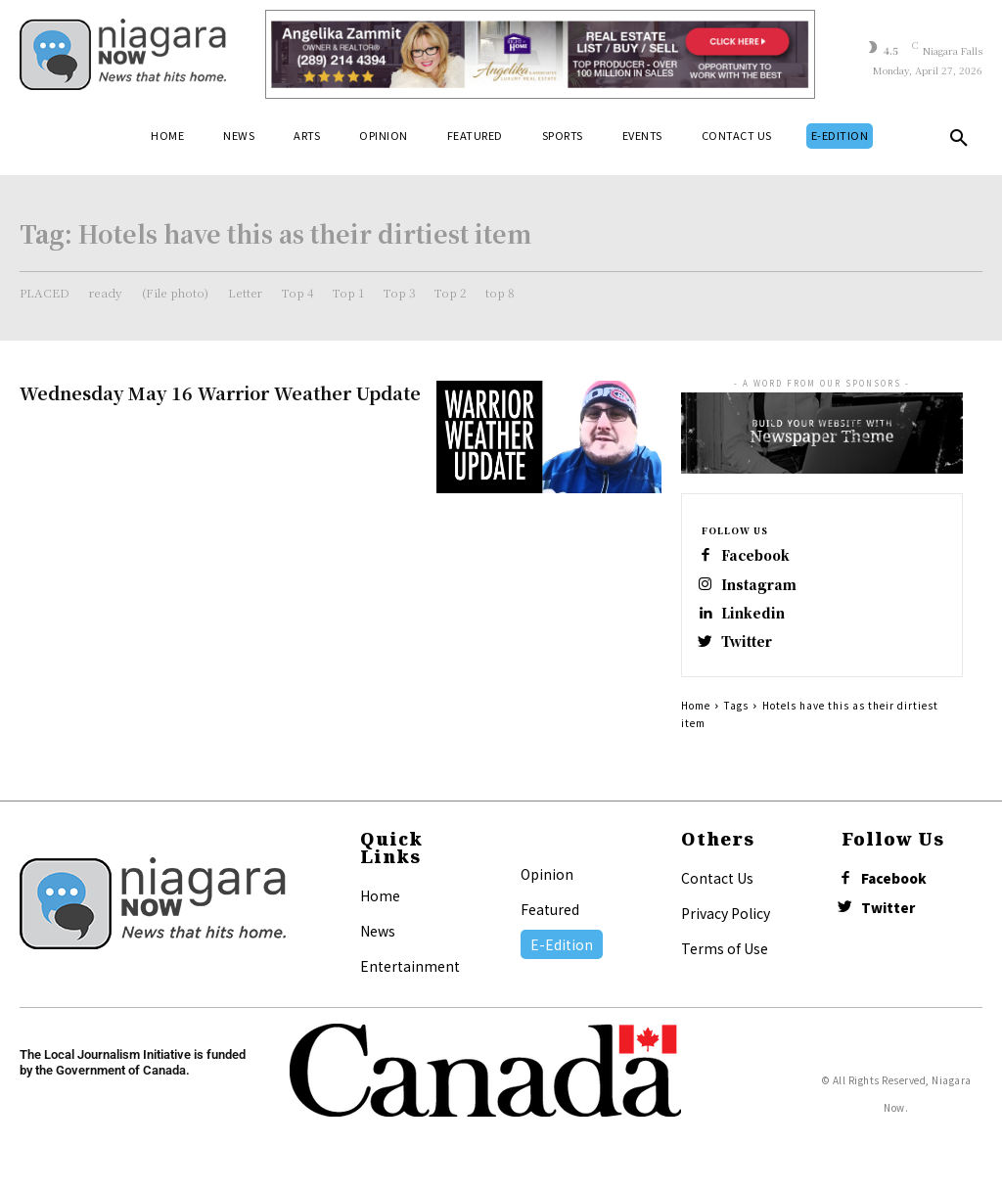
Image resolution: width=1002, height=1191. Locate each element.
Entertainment (410, 976)
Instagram (763, 588)
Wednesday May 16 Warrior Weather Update (220, 392)
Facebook (761, 557)
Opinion (547, 884)
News (377, 941)
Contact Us (717, 888)
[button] (958, 141)
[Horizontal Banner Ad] (540, 54)
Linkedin (757, 620)
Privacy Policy (725, 924)
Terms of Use (724, 959)
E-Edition (561, 955)
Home (695, 716)
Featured (550, 920)
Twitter (752, 651)
